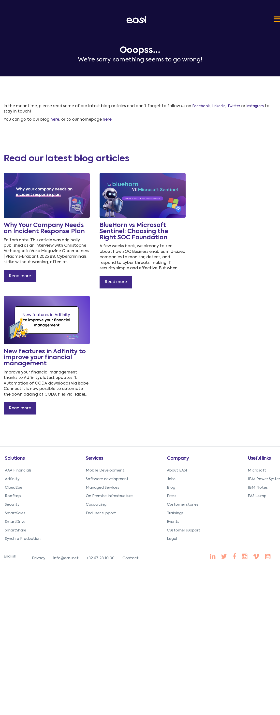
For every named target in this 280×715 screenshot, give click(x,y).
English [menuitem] (10, 556)
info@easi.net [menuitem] (66, 558)
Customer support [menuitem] (183, 530)
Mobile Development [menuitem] (105, 470)
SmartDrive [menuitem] (15, 522)
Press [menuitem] (171, 496)
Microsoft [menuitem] (257, 470)
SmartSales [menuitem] (15, 513)
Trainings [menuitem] (175, 513)
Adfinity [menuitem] (12, 479)
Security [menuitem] (12, 504)
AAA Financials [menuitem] (18, 470)
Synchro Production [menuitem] (23, 539)
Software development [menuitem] (107, 479)
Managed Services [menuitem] (102, 487)
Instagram (255, 106)
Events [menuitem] (173, 522)
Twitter (233, 106)
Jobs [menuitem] (171, 479)
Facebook (201, 106)
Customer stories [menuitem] (182, 504)
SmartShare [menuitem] (15, 530)
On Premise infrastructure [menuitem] (109, 496)
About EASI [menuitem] (177, 470)
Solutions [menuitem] (15, 458)
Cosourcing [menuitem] (96, 504)
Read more (20, 276)
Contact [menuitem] (130, 558)
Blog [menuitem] (171, 487)
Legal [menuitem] (172, 539)
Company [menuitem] (178, 458)
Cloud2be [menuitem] (13, 487)
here (54, 120)
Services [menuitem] (94, 458)
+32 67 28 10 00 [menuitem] (101, 558)
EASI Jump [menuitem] (257, 496)
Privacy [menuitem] (38, 558)
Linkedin (218, 106)
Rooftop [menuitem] (13, 496)
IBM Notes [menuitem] (258, 487)
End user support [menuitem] (101, 513)
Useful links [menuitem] (259, 458)
